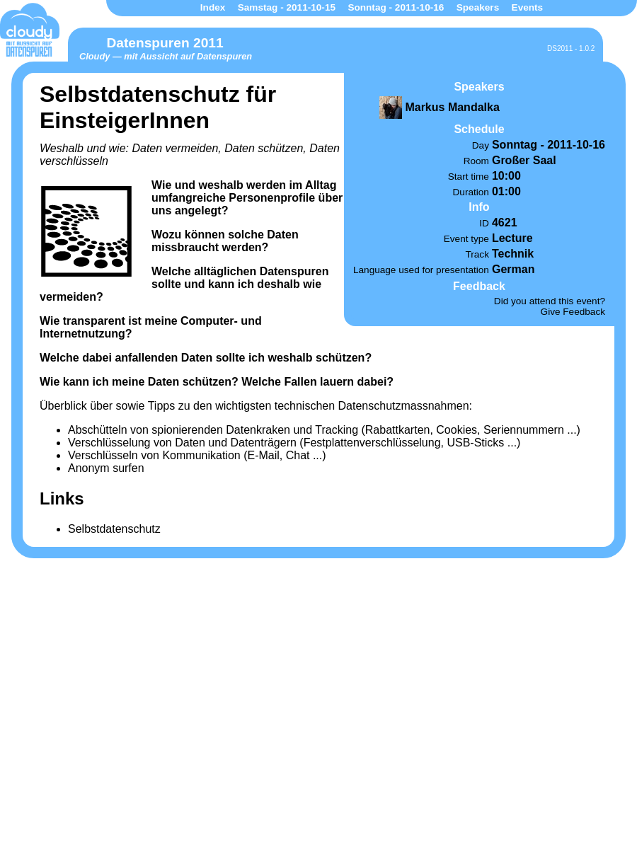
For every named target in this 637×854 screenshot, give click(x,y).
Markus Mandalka (452, 107)
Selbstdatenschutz (114, 529)
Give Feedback (573, 311)
